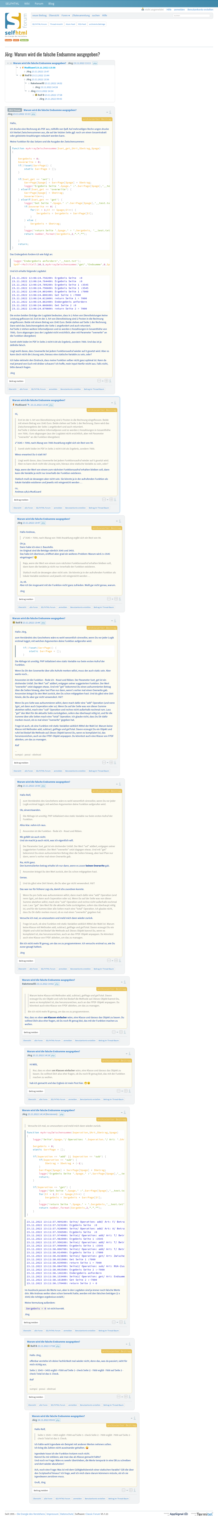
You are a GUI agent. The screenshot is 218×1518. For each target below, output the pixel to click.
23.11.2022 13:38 (39, 404)
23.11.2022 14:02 (45, 983)
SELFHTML (12, 3)
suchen (96, 15)
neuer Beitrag (39, 15)
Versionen (51, 1114)
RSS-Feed (82, 24)
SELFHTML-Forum (39, 24)
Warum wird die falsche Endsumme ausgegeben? (50, 110)
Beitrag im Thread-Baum (94, 389)
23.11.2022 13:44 (31, 622)
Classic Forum (93, 1514)
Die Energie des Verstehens (31, 1514)
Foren (65, 15)
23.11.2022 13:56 (31, 785)
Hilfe (104, 15)
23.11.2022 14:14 (36, 1114)
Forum (39, 3)
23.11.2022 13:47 (31, 522)
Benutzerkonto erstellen (70, 389)
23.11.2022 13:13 (21, 113)
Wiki (27, 3)
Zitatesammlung (81, 15)
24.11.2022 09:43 (46, 1420)
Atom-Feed (70, 24)
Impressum (53, 1514)
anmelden (53, 389)
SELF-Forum (15, 110)
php (33, 114)
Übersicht (54, 15)
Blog (51, 3)
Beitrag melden (16, 381)
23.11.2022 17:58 (46, 1346)
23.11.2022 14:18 (41, 1055)
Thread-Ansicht (56, 24)
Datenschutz (66, 1514)
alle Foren (24, 389)
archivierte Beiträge (97, 24)
